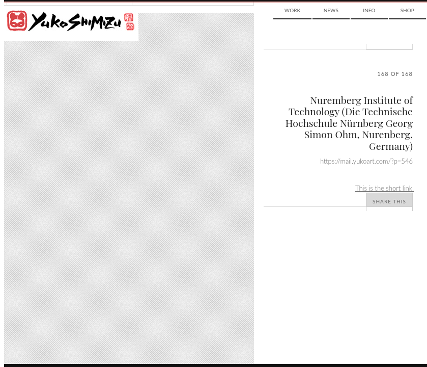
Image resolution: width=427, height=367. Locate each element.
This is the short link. (384, 188)
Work (292, 10)
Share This (389, 201)
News (331, 10)
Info (369, 10)
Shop (407, 10)
